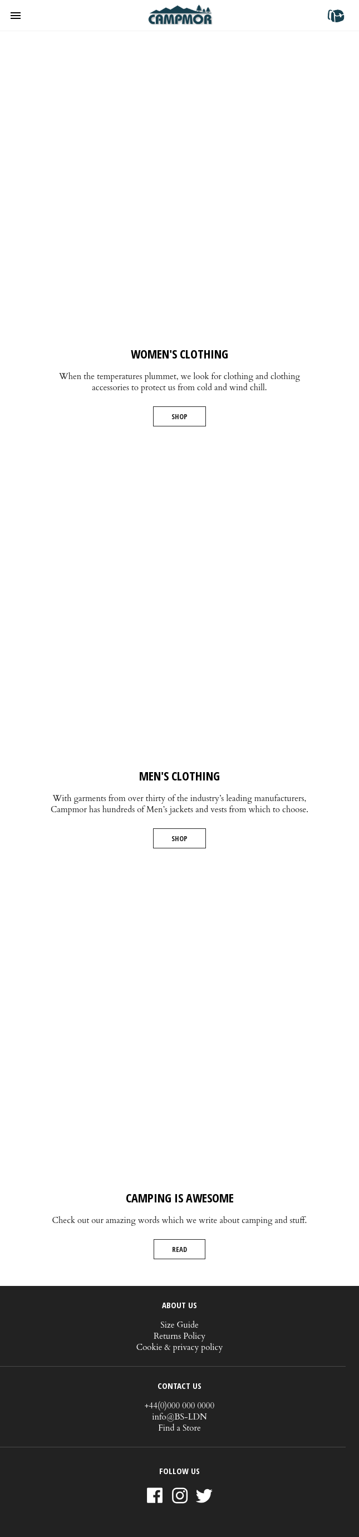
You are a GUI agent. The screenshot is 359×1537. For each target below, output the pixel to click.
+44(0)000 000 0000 (179, 1405)
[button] (20, 15)
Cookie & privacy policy (179, 1347)
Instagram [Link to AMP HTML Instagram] (180, 1496)
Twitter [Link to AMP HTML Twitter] (204, 1496)
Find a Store (179, 1427)
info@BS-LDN (179, 1416)
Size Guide (179, 1324)
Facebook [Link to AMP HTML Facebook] (155, 1496)
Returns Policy (179, 1336)
